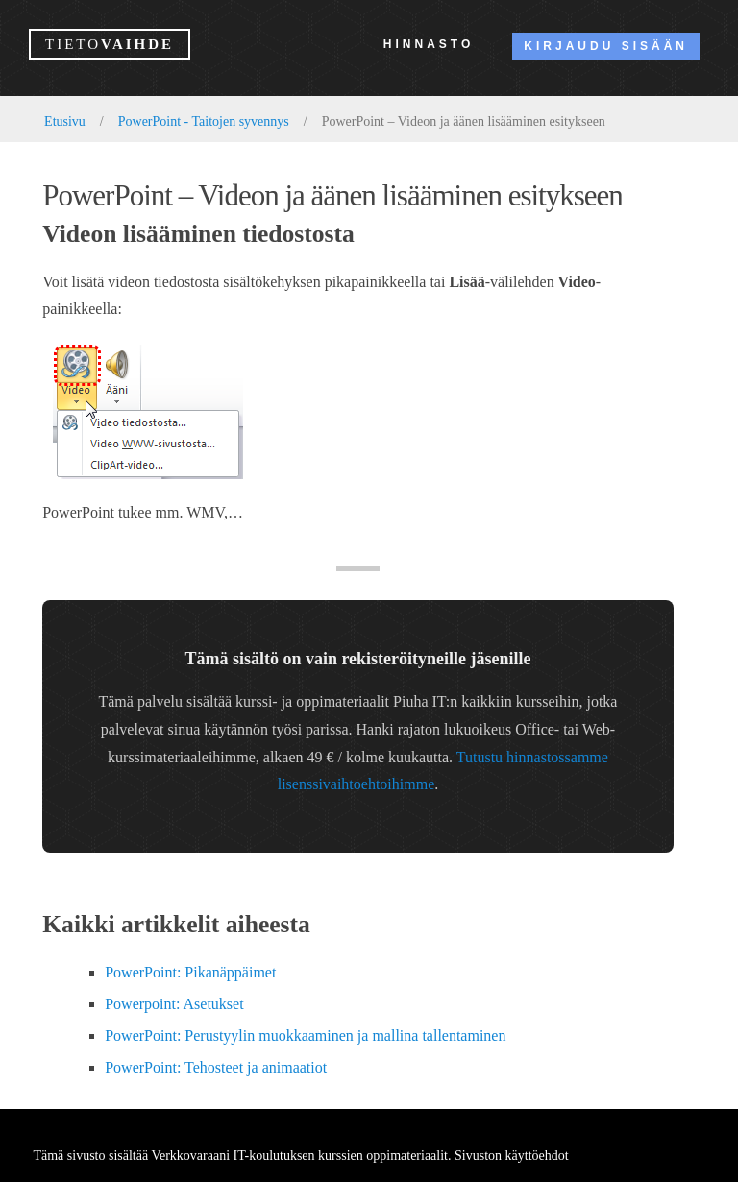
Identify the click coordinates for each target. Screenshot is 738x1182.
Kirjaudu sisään (606, 46)
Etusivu (65, 121)
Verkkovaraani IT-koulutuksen (232, 1155)
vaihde (109, 44)
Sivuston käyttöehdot (512, 1155)
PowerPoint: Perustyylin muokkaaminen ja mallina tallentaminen (305, 1035)
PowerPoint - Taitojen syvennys (203, 121)
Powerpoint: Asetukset (174, 1004)
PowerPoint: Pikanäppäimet (190, 972)
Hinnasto (428, 44)
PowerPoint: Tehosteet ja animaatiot (216, 1067)
